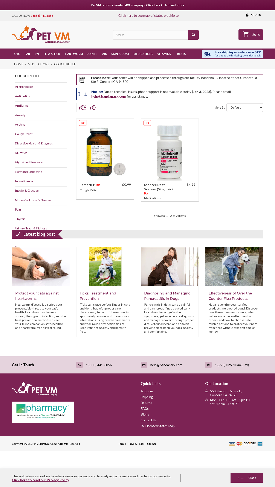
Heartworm (73, 54)
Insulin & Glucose (27, 190)
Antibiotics (22, 96)
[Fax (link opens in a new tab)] (234, 400)
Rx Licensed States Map (158, 461)
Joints (91, 54)
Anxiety (20, 115)
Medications (143, 54)
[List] (93, 108)
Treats (180, 54)
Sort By (220, 107)
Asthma (20, 124)
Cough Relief (23, 134)
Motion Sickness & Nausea (33, 200)
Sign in (256, 15)
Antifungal (22, 105)
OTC (17, 54)
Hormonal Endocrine (28, 171)
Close (247, 477)
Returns (146, 438)
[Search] (193, 35)
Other (19, 247)
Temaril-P (88, 185)
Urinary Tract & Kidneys (31, 228)
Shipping (147, 432)
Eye (37, 54)
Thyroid (20, 219)
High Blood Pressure (29, 162)
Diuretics (21, 153)
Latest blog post (39, 269)
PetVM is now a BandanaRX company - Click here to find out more (137, 5)
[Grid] (83, 108)
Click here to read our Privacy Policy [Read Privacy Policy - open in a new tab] (40, 480)
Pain (104, 54)
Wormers (21, 238)
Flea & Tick (51, 54)
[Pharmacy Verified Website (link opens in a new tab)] (73, 447)
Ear (26, 54)
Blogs (145, 450)
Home (18, 64)
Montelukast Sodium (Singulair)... (159, 187)
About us (147, 427)
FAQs (145, 444)
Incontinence (24, 181)
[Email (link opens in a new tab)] (170, 400)
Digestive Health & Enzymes (34, 143)
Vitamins (164, 54)
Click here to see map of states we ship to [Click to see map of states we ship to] (148, 15)
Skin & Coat (120, 54)
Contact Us (149, 456)
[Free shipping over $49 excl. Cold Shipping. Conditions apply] (232, 53)
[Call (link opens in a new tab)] (105, 400)
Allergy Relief (24, 86)
